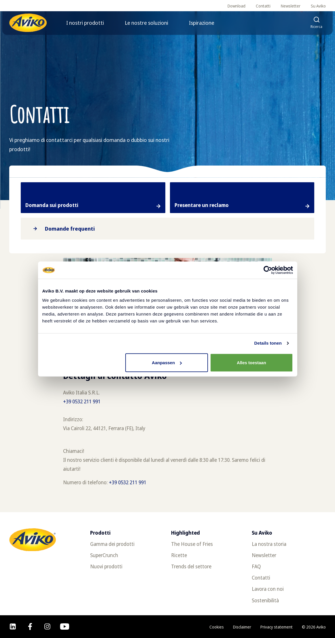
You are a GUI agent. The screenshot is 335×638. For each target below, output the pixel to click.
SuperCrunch (104, 555)
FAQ (256, 566)
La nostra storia (269, 544)
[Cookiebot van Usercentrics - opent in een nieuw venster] (268, 270)
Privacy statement (276, 627)
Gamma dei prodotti (112, 544)
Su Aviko (318, 6)
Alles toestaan (251, 362)
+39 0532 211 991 (82, 401)
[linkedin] (13, 626)
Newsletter (290, 6)
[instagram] (47, 626)
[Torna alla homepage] (28, 22)
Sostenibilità (265, 600)
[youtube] (64, 626)
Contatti (263, 6)
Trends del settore (191, 566)
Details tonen (268, 343)
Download (236, 6)
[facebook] (30, 626)
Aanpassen (167, 362)
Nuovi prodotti (106, 566)
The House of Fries (192, 544)
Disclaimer (242, 627)
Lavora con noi (268, 589)
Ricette (179, 555)
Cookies (216, 627)
